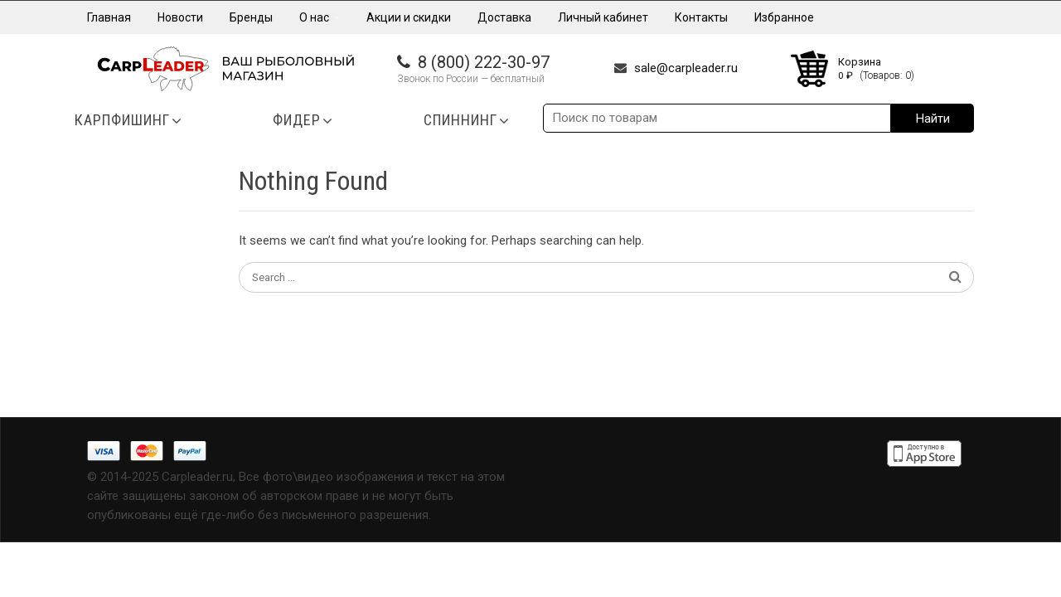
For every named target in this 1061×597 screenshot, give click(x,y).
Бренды (251, 17)
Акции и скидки (408, 17)
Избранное (784, 17)
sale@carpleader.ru (686, 68)
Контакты (701, 17)
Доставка (504, 17)
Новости (180, 17)
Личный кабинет (603, 17)
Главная (109, 17)
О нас (319, 17)
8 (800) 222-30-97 (484, 62)
